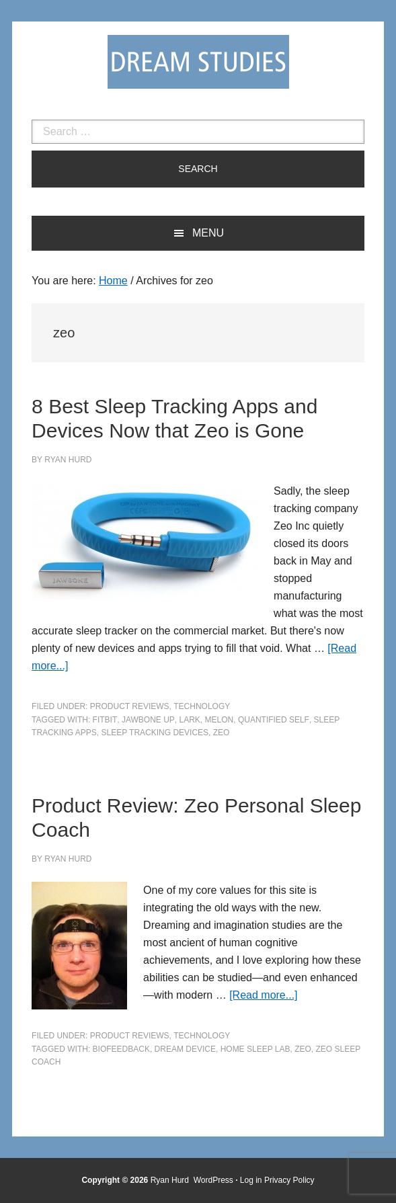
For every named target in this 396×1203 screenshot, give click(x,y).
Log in (251, 1180)
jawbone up (148, 719)
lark (189, 719)
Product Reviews (129, 706)
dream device (185, 1049)
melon (219, 719)
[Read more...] (263, 995)
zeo (221, 732)
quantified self (273, 719)
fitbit (105, 719)
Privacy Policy (289, 1180)
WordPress (213, 1180)
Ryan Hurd (171, 1180)
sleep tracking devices (154, 732)
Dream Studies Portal (198, 62)
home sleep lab (255, 1049)
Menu (208, 233)
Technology (201, 706)
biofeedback (121, 1049)
